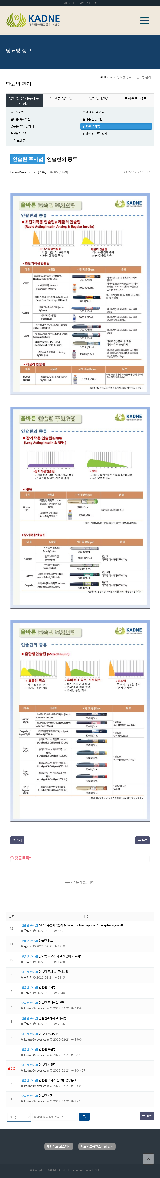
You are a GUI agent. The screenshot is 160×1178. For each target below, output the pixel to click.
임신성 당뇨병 (61, 98)
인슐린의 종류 (47, 1064)
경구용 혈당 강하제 (22, 126)
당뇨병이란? (18, 112)
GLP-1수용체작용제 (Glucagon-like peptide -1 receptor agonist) (81, 925)
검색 (17, 840)
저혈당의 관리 (19, 133)
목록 (142, 840)
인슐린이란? (46, 1095)
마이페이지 (67, 3)
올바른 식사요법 (20, 119)
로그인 (98, 3)
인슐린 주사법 (91, 126)
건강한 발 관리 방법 (95, 133)
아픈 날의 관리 (19, 140)
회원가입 (84, 3)
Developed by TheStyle (115, 1170)
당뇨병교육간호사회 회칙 (97, 1146)
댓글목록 (19, 858)
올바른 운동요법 (92, 119)
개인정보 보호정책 (59, 1146)
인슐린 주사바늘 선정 (52, 1002)
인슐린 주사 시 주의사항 (53, 971)
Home (106, 77)
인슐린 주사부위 (48, 1033)
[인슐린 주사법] (29, 925)
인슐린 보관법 (47, 1049)
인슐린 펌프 (46, 940)
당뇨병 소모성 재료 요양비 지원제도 (61, 956)
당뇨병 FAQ (98, 98)
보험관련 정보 (135, 98)
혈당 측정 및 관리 (93, 112)
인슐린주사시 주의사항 (52, 1018)
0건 (42, 172)
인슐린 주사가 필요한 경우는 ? (57, 1080)
